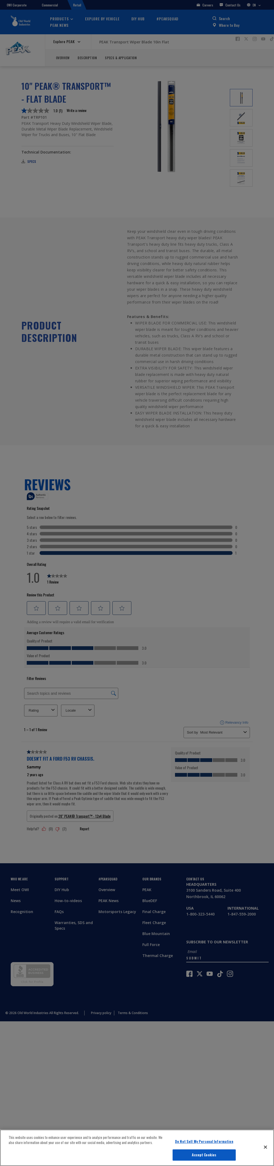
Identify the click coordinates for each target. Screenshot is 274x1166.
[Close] (265, 1147)
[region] (137, 1148)
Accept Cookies (204, 1154)
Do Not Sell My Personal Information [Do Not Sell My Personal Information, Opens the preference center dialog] (204, 1141)
